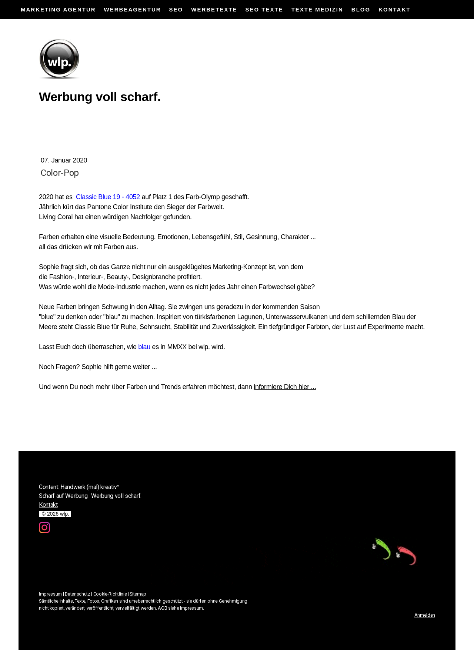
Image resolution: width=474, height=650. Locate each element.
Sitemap (138, 594)
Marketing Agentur (58, 9)
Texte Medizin (317, 9)
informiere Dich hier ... (285, 387)
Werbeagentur (132, 9)
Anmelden (424, 615)
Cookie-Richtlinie (110, 594)
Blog (360, 9)
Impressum (50, 594)
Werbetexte (214, 9)
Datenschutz (77, 594)
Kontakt (394, 9)
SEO (176, 9)
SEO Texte (264, 9)
